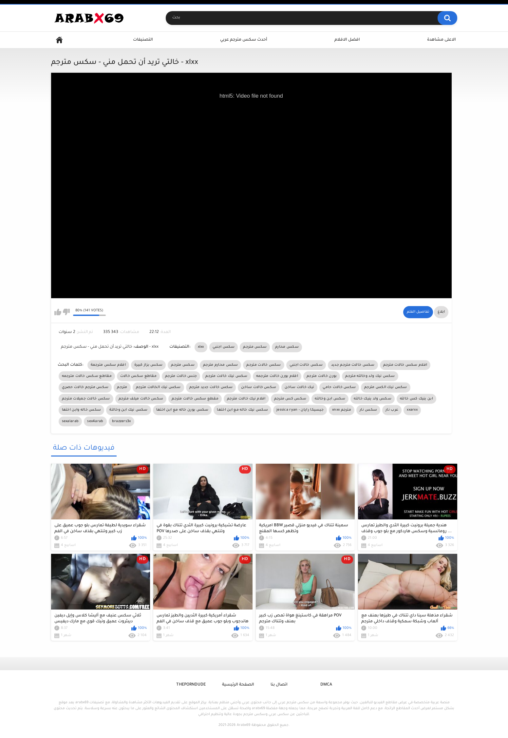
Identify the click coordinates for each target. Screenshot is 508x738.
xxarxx (412, 410)
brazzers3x (121, 421)
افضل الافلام (347, 40)
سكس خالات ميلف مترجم (141, 399)
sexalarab (70, 421)
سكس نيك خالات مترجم (226, 376)
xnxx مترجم (341, 410)
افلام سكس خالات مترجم (405, 365)
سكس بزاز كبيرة (148, 365)
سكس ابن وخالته (330, 399)
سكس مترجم (255, 347)
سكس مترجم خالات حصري (85, 387)
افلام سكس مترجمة (108, 365)
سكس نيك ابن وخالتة (128, 410)
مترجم (122, 387)
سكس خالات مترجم (263, 365)
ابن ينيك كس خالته (416, 399)
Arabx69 (243, 725)
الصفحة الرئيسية (238, 685)
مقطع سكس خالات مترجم (195, 399)
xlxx (201, 347)
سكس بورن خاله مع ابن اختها (182, 410)
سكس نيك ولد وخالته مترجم (370, 376)
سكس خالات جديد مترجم (211, 387)
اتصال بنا (279, 685)
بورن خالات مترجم (322, 376)
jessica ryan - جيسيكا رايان (300, 410)
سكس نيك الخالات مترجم (158, 387)
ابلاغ (441, 312)
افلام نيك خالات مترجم (246, 399)
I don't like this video (66, 312)
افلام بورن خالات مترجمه (277, 376)
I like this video (57, 312)
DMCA (326, 685)
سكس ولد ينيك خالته (372, 399)
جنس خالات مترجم (181, 376)
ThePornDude (191, 685)
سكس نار (368, 410)
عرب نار (392, 410)
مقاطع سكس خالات (138, 376)
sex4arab (95, 421)
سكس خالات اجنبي (306, 365)
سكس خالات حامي (339, 387)
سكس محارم (287, 347)
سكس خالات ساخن (258, 387)
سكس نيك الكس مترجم (385, 387)
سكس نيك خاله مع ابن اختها (242, 410)
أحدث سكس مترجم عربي (243, 40)
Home (59, 40)
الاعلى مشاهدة (441, 40)
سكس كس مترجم (290, 399)
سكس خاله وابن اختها (81, 410)
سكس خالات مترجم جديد (353, 365)
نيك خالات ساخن (299, 387)
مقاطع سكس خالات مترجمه (87, 376)
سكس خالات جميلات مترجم (86, 399)
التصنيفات (143, 40)
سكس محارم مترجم (220, 365)
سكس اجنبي (224, 347)
